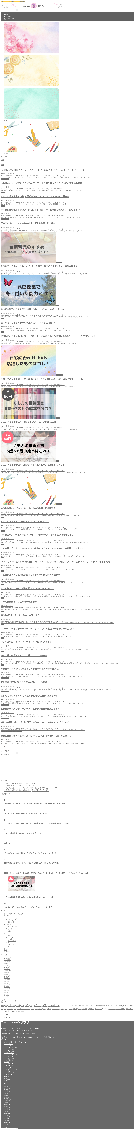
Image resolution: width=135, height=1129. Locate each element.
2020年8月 (7, 979)
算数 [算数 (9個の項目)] (92, 1009)
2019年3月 (7, 996)
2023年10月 (7, 960)
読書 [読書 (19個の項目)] (9, 1011)
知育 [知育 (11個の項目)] (75, 1009)
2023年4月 (7, 961)
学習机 (10, 932)
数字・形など (12, 941)
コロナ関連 (11, 921)
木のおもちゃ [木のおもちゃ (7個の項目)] (56, 1009)
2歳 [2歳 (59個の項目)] (20, 1005)
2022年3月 (7, 967)
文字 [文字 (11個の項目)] (40, 1009)
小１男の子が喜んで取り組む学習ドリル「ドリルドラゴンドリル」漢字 (26, 789)
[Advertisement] (52, 768)
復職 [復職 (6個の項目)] (32, 1009)
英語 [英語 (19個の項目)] (122, 1009)
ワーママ (7, 917)
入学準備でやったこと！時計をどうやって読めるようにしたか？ (24, 785)
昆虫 (9, 942)
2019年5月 (7, 992)
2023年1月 (7, 965)
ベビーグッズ (8, 915)
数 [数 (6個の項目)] (36, 1009)
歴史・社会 (11, 944)
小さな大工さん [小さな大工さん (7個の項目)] (21, 1009)
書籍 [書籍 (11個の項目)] (49, 1009)
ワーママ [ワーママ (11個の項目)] (120, 1005)
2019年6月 (7, 990)
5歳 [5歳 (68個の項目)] (46, 1005)
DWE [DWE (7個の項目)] (62, 1005)
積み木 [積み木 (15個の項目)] (86, 1009)
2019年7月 (7, 988)
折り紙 (10, 939)
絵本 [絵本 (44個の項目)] (103, 1008)
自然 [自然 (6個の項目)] (117, 1009)
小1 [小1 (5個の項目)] (15, 1009)
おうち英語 (7, 16)
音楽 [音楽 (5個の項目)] (22, 1011)
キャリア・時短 (9, 18)
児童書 (10, 935)
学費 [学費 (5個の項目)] (5, 1009)
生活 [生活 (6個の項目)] (70, 1009)
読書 (6, 19)
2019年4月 (7, 994)
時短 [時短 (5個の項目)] (44, 1009)
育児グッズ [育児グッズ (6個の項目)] (111, 1009)
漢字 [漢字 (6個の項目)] (62, 1009)
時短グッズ (11, 923)
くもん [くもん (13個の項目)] (89, 1006)
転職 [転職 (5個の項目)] (19, 1011)
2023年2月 (7, 963)
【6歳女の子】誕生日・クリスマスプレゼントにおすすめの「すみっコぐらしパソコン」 (31, 787)
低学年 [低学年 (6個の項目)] (127, 1005)
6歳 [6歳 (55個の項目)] (55, 1005)
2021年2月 (7, 976)
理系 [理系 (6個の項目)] (66, 1009)
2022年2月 (7, 969)
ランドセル (11, 930)
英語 (9, 946)
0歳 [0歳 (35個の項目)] (4, 1005)
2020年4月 (7, 981)
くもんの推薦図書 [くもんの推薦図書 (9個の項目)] (99, 1005)
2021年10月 (7, 970)
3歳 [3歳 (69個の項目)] (29, 1005)
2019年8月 (7, 987)
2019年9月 (7, 985)
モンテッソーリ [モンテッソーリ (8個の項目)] (111, 1005)
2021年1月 (7, 978)
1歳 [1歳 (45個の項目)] (12, 1005)
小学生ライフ (8, 924)
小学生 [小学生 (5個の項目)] (28, 1009)
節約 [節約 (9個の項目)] (97, 1009)
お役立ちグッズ (12, 926)
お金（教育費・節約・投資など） (14, 914)
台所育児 (10, 937)
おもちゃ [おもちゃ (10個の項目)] (76, 1005)
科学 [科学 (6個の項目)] (80, 1009)
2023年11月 (7, 958)
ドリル (10, 928)
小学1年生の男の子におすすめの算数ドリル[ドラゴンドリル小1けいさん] (26, 791)
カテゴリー (4, 1001)
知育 (5, 13)
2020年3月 (7, 983)
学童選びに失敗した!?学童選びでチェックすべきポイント (22, 783)
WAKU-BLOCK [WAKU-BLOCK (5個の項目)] (68, 1005)
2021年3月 (7, 974)
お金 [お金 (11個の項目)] (82, 1005)
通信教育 (7, 951)
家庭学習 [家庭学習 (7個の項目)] (10, 1009)
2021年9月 (7, 972)
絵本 (6, 14)
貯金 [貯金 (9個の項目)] (15, 1011)
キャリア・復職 (12, 919)
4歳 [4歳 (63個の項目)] (38, 1005)
